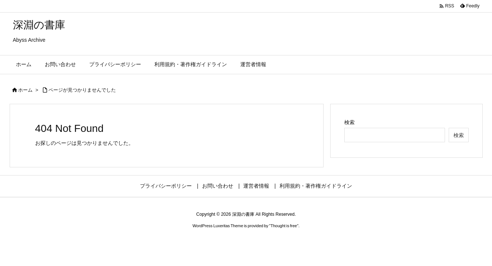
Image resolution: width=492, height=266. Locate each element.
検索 (349, 122)
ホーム (25, 90)
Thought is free (284, 226)
